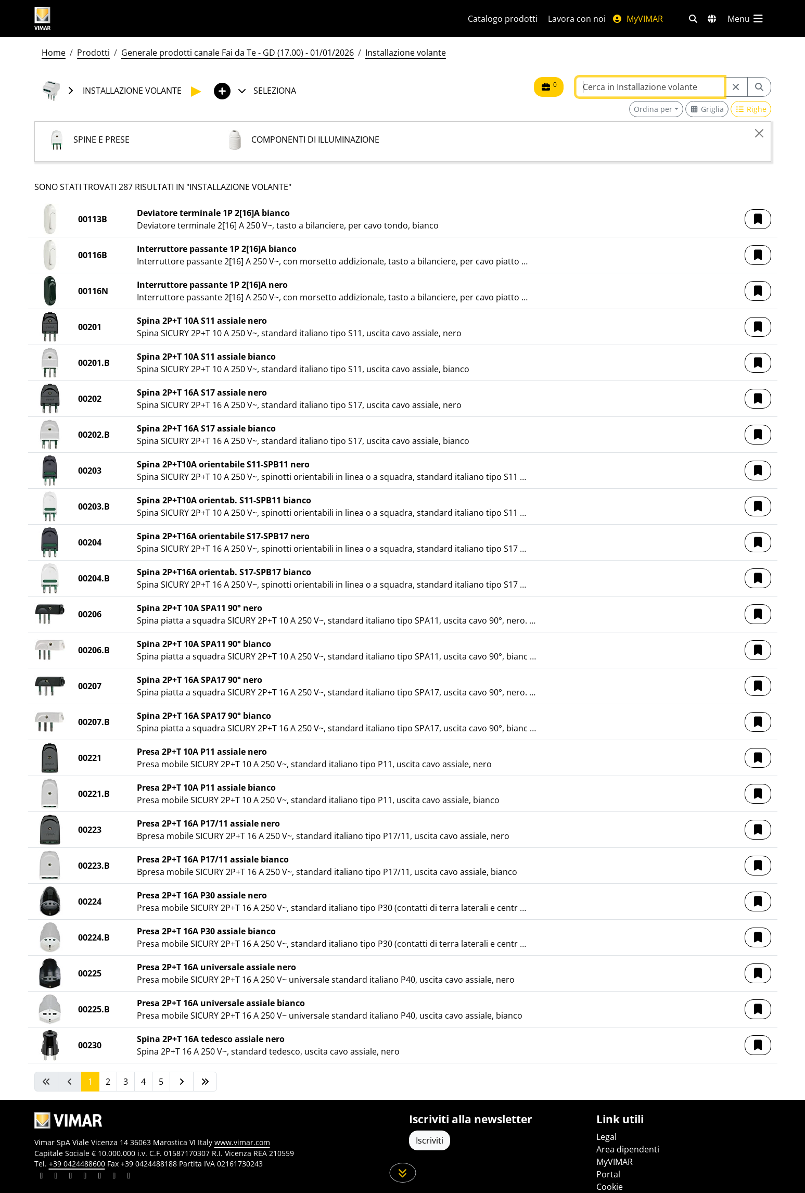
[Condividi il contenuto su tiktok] (129, 1177)
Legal (606, 1137)
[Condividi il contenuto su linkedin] (41, 1177)
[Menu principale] (746, 18)
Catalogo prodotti (503, 18)
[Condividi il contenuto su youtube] (100, 1177)
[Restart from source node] (736, 87)
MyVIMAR (637, 18)
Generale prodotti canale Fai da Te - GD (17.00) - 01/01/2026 (237, 52)
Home (54, 52)
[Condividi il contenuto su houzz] (114, 1177)
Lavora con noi (577, 18)
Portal (608, 1174)
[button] (758, 219)
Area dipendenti (627, 1149)
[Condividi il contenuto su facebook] (56, 1177)
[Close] (759, 133)
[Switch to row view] (751, 109)
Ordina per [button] (653, 109)
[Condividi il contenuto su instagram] (85, 1177)
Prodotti (93, 52)
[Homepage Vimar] (81, 18)
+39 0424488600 (77, 1164)
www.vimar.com (242, 1142)
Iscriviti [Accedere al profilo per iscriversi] (429, 1140)
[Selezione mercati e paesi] (712, 18)
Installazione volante (405, 52)
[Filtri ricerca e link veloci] (693, 18)
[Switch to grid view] (707, 109)
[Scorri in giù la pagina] (402, 1173)
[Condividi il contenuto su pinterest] (71, 1177)
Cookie (609, 1186)
